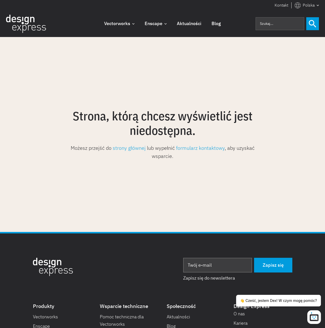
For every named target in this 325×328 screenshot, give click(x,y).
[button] (307, 5)
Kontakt (281, 5)
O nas (239, 314)
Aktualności (178, 317)
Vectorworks (45, 317)
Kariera (240, 323)
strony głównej (129, 147)
